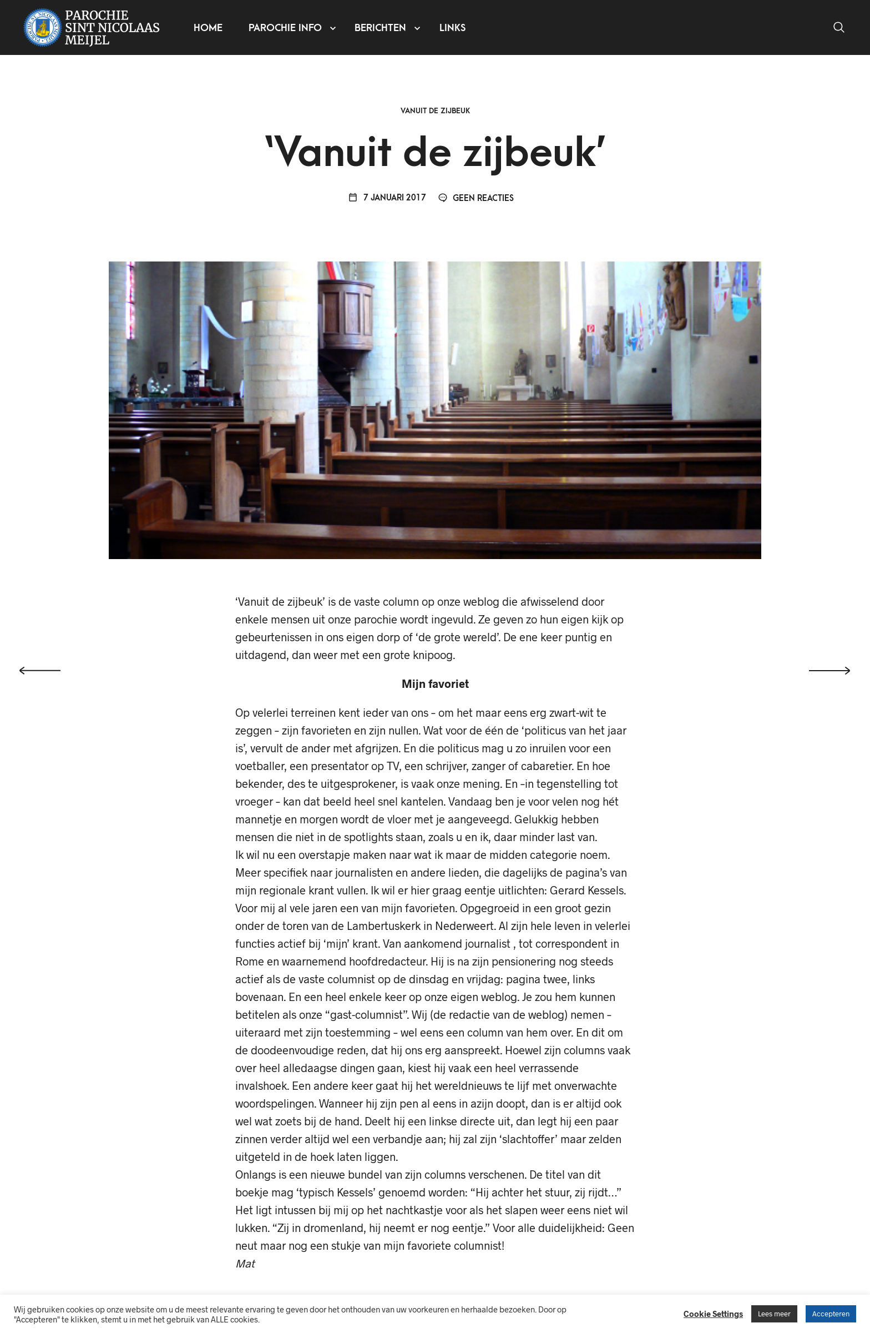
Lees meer (774, 1313)
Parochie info (285, 28)
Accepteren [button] (830, 1313)
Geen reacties (476, 201)
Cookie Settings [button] (713, 1314)
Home (208, 28)
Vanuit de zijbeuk (435, 113)
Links (453, 28)
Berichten (381, 28)
